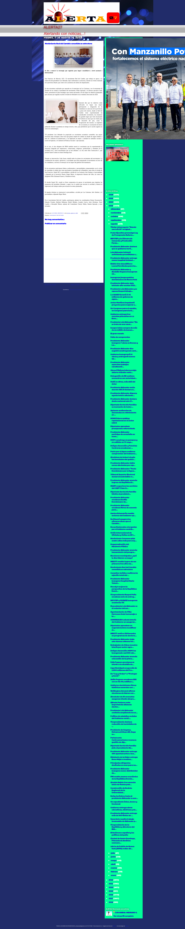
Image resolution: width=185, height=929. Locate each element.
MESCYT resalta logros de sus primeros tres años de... (123, 562)
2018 (111, 894)
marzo (114, 868)
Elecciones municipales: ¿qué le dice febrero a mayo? (123, 556)
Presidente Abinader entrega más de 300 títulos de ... (123, 814)
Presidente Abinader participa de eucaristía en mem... (122, 434)
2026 (111, 194)
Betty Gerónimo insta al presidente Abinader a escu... (124, 797)
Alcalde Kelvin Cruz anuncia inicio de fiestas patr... (123, 783)
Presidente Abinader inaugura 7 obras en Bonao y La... (124, 342)
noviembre (116, 212)
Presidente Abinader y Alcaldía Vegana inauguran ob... (123, 271)
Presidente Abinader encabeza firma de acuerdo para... (123, 507)
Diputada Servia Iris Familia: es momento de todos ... (123, 405)
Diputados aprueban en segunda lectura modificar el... (123, 627)
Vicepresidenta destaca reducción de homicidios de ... (123, 723)
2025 (111, 198)
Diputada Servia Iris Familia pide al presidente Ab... (123, 746)
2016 (111, 902)
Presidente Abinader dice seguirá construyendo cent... (123, 349)
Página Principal (75, 284)
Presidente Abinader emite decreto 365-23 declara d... (122, 388)
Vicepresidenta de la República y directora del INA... (122, 826)
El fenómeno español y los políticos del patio (122, 833)
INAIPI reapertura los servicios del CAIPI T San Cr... (123, 487)
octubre (114, 216)
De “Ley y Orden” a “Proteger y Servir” (123, 674)
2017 (111, 898)
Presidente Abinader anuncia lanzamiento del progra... (123, 551)
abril (113, 864)
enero (114, 875)
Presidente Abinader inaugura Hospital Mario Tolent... (122, 580)
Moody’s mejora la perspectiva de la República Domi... (123, 588)
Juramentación (52, 215)
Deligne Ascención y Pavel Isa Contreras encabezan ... (123, 446)
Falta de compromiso (120, 337)
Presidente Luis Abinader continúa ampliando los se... (124, 711)
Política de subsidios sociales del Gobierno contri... (123, 717)
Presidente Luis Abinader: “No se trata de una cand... (124, 323)
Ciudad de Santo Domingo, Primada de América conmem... (122, 840)
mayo (114, 860)
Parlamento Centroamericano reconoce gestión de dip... (123, 739)
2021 (111, 883)
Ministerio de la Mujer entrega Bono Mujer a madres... (124, 758)
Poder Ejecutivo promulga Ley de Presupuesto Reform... (124, 233)
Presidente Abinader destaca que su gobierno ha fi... (123, 247)
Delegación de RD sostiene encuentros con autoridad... (123, 377)
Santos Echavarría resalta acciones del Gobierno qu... (123, 514)
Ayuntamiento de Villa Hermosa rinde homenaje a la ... (123, 613)
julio (113, 853)
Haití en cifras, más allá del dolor (122, 382)
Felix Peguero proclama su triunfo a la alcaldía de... (122, 663)
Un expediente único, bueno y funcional (123, 802)
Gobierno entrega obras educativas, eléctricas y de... (123, 808)
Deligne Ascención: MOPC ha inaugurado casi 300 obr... (123, 651)
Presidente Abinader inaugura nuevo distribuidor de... (124, 770)
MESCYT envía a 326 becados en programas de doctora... (123, 634)
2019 (111, 891)
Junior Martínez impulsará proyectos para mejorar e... (123, 303)
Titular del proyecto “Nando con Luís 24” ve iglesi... (123, 228)
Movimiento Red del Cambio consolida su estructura (123, 568)
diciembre (116, 209)
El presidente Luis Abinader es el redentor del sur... (123, 607)
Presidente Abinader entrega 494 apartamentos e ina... (123, 752)
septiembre (116, 220)
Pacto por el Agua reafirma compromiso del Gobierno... (123, 452)
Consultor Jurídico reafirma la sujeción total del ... (124, 574)
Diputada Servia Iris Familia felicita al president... (123, 492)
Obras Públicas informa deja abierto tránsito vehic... (123, 371)
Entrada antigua (98, 284)
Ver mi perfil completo (123, 916)
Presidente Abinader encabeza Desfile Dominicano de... (119, 499)
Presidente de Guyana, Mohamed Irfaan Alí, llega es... (123, 731)
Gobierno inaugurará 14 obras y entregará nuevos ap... (122, 356)
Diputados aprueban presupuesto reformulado (122, 427)
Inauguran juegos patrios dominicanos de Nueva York (123, 278)
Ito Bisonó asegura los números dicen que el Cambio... (120, 521)
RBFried (114, 926)
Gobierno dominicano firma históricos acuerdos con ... (123, 686)
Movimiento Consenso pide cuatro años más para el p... (123, 539)
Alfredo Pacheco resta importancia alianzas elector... (121, 704)
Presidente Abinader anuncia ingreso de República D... (123, 481)
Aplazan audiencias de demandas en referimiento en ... (123, 412)
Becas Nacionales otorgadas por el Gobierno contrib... (123, 528)
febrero (114, 871)
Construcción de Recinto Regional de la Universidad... (121, 790)
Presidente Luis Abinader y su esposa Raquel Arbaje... (123, 290)
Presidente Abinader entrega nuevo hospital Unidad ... (123, 259)
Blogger (126, 926)
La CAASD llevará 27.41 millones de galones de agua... (121, 296)
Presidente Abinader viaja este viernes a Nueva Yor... (122, 640)
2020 (111, 887)
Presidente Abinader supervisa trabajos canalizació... (119, 364)
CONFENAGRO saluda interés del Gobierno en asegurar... (123, 620)
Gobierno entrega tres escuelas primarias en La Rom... (122, 316)
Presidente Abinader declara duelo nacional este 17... (123, 400)
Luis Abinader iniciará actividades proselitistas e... (123, 253)
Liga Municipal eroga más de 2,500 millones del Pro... (123, 669)
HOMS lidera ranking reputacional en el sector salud (122, 420)
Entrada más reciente (50, 284)
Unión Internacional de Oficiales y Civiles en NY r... (122, 533)
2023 (111, 205)
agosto (114, 223)
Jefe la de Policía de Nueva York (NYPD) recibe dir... (122, 847)
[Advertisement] (73, 271)
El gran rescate (117, 333)
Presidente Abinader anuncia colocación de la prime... (123, 657)
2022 (111, 880)
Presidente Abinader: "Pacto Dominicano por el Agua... (123, 469)
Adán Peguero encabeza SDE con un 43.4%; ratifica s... (123, 680)
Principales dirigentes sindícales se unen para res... (123, 764)
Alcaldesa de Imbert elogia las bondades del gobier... (122, 458)
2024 (111, 202)
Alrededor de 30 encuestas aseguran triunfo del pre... (122, 697)
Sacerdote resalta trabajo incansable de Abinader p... (123, 820)
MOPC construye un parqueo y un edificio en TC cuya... (123, 441)
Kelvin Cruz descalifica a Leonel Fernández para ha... (123, 264)
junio (113, 856)
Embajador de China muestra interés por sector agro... (123, 646)
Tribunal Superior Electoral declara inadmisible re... (122, 475)
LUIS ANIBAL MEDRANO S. (126, 912)
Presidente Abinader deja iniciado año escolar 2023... (123, 284)
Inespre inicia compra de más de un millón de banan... (123, 328)
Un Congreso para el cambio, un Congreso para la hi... (123, 309)
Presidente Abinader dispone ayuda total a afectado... (123, 394)
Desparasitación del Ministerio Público (119, 545)
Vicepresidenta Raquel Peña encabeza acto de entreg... (123, 595)
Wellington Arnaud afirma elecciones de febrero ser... (122, 692)
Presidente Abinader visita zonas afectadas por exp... (122, 464)
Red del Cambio (60, 215)
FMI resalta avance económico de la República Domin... (124, 777)
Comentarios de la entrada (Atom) (76, 289)
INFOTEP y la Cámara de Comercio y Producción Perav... (121, 240)
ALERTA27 (53, 27)
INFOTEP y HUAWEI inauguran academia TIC (123, 601)
